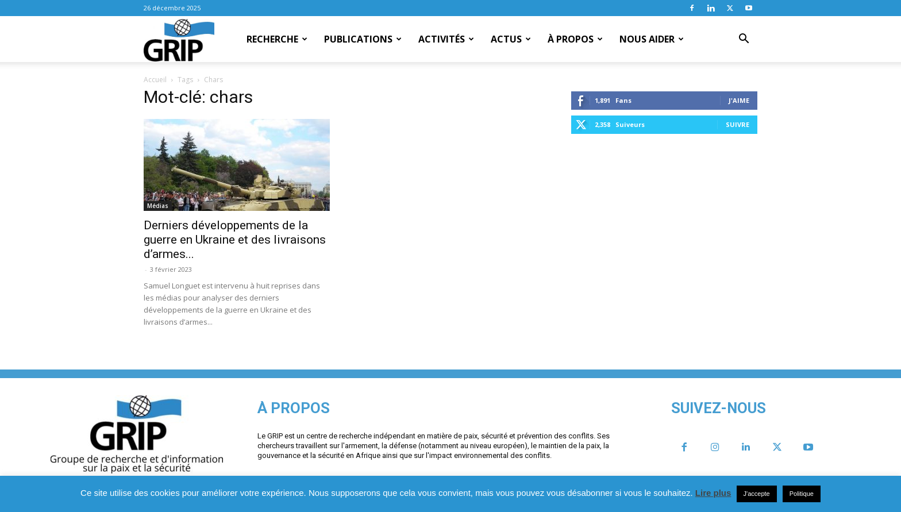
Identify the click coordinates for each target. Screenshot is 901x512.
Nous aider (651, 39)
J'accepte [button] (757, 493)
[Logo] (179, 39)
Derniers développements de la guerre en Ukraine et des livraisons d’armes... (235, 239)
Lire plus (713, 493)
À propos (575, 39)
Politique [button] (802, 493)
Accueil (155, 79)
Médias (157, 206)
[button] (743, 39)
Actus (511, 39)
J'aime (739, 100)
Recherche (277, 39)
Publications (363, 39)
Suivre (737, 124)
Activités (446, 39)
